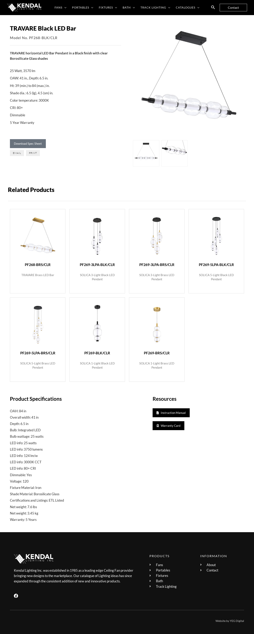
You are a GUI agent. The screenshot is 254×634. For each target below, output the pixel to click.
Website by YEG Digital (230, 620)
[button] (64, 7)
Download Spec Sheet (28, 143)
